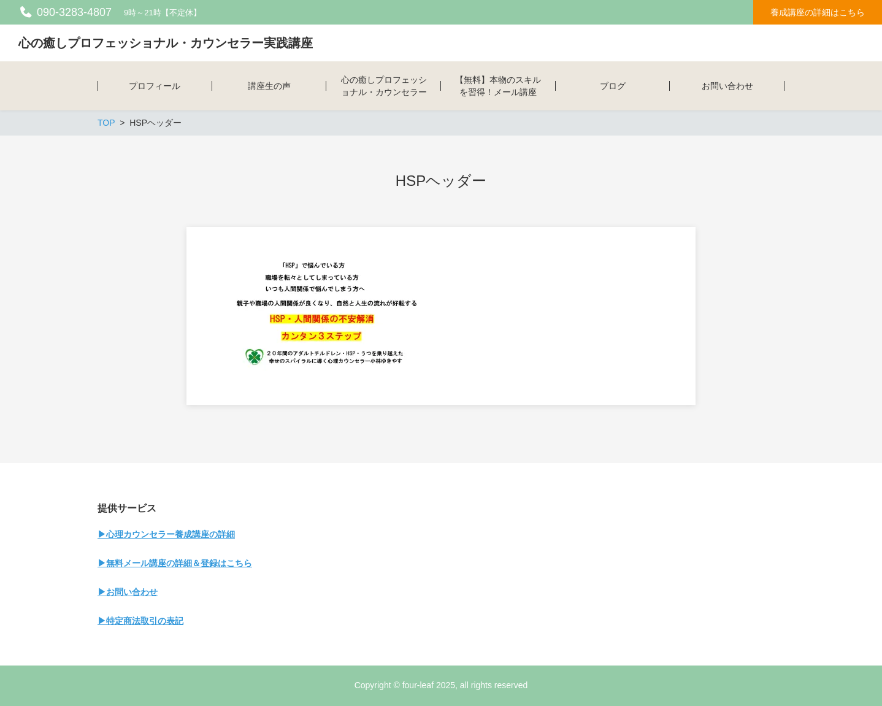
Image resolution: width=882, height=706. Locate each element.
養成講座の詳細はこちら (817, 12)
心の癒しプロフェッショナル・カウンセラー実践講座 (165, 43)
